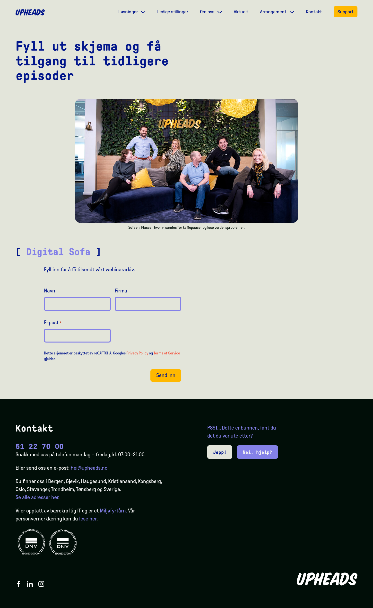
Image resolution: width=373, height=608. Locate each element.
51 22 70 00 (40, 446)
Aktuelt (241, 11)
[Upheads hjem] (30, 12)
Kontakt (314, 11)
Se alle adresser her (37, 497)
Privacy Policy (137, 353)
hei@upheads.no (89, 468)
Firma (121, 291)
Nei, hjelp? (257, 452)
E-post (52, 323)
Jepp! (219, 452)
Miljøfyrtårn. (113, 511)
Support (346, 11)
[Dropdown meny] (143, 12)
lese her (87, 519)
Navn (49, 291)
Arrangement (273, 11)
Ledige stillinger (172, 11)
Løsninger (128, 11)
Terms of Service (167, 353)
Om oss (207, 11)
